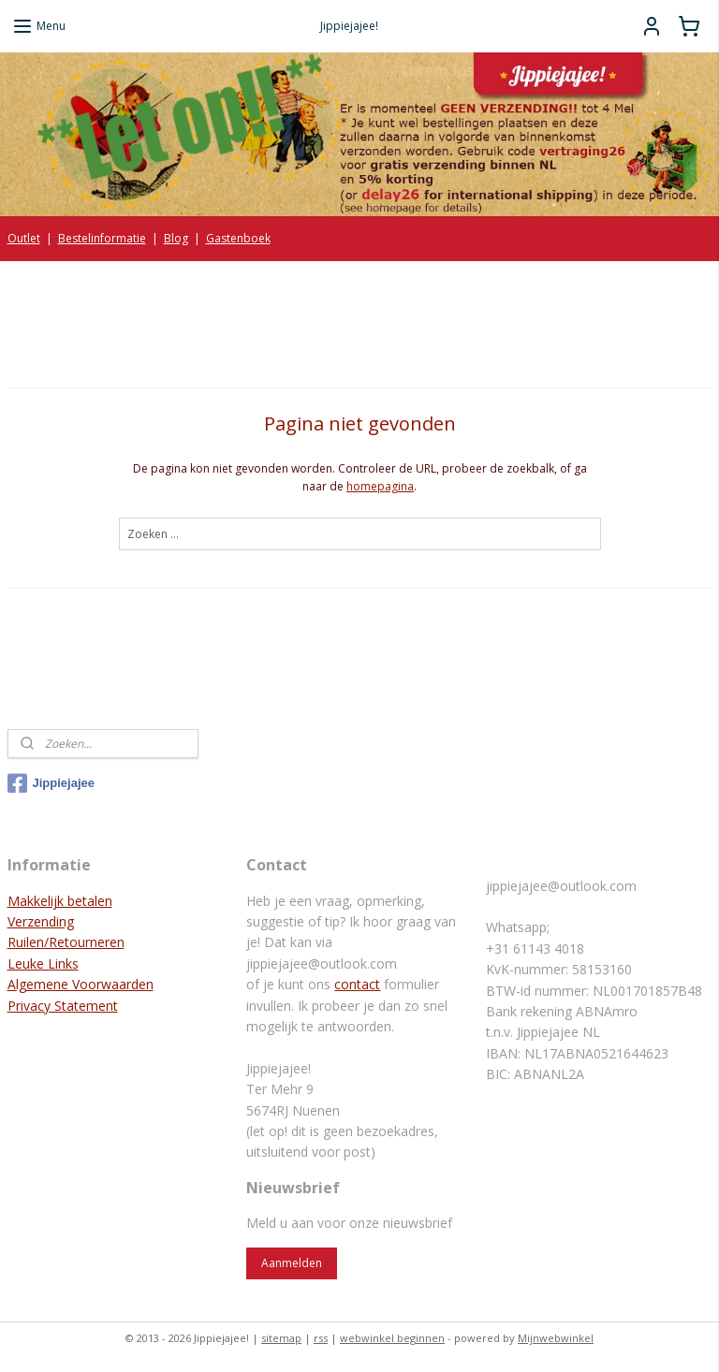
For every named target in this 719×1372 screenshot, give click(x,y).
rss (321, 1338)
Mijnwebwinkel (556, 1338)
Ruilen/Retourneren (66, 942)
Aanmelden (291, 1263)
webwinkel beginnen (392, 1338)
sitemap (281, 1338)
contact (357, 984)
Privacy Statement (62, 1005)
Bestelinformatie (102, 238)
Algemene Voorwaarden (80, 984)
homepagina (380, 486)
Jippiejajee (51, 783)
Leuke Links (43, 963)
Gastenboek (238, 238)
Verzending (40, 921)
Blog (176, 238)
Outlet (23, 238)
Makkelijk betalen (59, 901)
